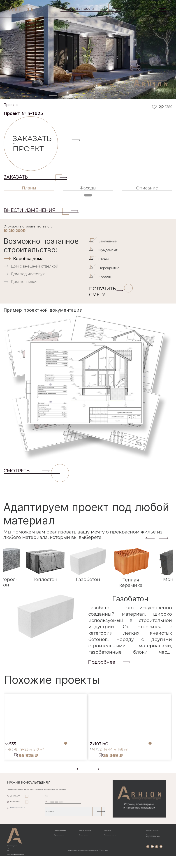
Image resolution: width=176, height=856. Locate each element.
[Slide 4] (88, 95)
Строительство (59, 835)
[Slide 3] (76, 95)
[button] (6, 770)
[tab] (46, 258)
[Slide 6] (111, 95)
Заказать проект (35, 143)
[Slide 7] (123, 95)
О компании (83, 835)
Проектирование (60, 830)
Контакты (107, 830)
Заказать (33, 177)
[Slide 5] (100, 95)
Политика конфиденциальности (15, 854)
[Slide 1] (53, 95)
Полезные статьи (110, 835)
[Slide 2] (64, 95)
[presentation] (150, 538)
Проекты (11, 105)
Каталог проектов (85, 830)
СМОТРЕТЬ (32, 471)
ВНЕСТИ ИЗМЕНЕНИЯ (36, 210)
